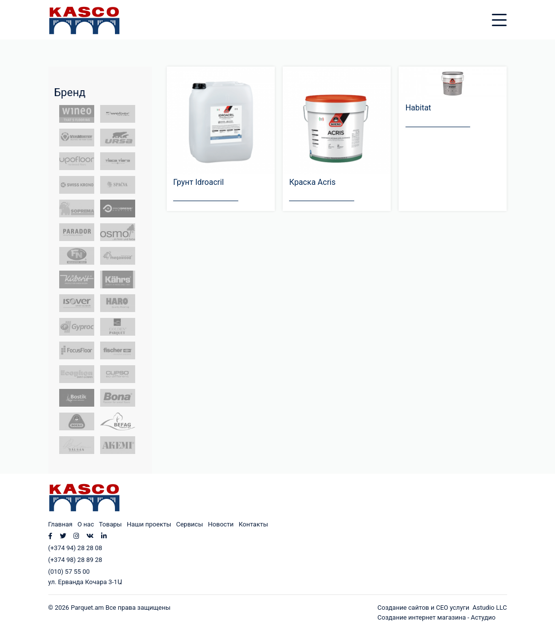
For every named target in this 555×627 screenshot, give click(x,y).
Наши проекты (149, 524)
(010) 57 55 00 (69, 571)
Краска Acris (312, 182)
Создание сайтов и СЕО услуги (425, 607)
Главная (60, 524)
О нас (85, 524)
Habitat (418, 107)
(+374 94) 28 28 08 (75, 548)
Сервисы (189, 524)
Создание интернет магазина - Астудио (436, 617)
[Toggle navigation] (506, 13)
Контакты (253, 524)
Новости (221, 524)
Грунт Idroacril (198, 182)
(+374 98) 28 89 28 (75, 559)
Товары (110, 524)
